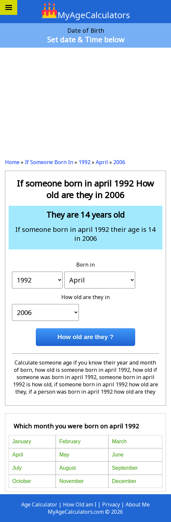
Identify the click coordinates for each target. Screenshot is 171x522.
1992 (84, 162)
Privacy (111, 504)
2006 (119, 162)
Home (12, 162)
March (119, 441)
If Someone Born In (49, 162)
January (21, 441)
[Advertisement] (85, 100)
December (124, 481)
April (102, 162)
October (21, 481)
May (64, 454)
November (71, 481)
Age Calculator (39, 504)
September (125, 468)
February (70, 441)
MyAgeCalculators (85, 15)
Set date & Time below (85, 39)
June (118, 454)
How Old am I (79, 504)
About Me (138, 504)
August (67, 468)
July (17, 468)
